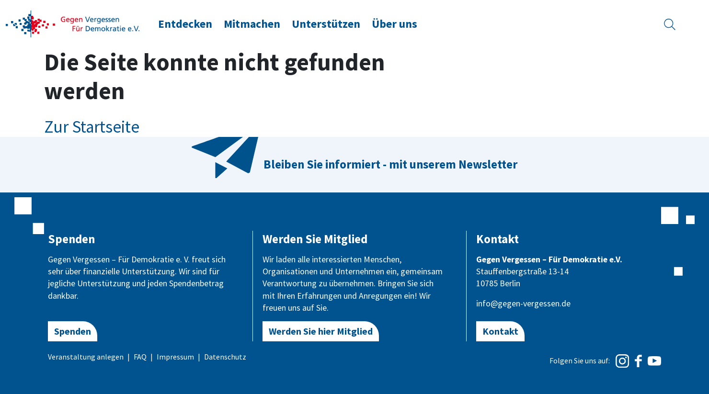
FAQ (140, 356)
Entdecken (185, 24)
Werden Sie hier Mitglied (321, 331)
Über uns (394, 24)
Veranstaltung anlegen (86, 356)
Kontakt (500, 331)
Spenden (72, 331)
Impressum (175, 356)
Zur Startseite (91, 126)
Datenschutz (225, 356)
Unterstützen (326, 24)
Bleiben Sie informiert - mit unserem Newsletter (390, 164)
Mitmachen (252, 24)
